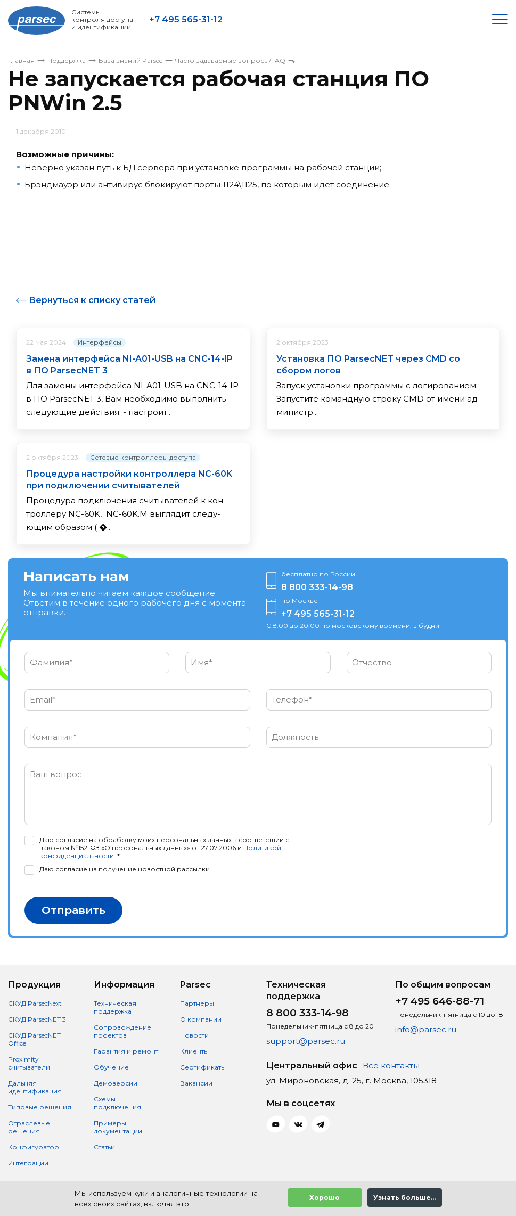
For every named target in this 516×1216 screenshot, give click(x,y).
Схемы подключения (117, 1103)
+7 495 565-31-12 (186, 19)
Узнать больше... (404, 1198)
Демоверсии (115, 1083)
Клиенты (194, 1051)
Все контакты (391, 1065)
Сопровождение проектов (122, 1031)
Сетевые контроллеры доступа (143, 457)
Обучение (111, 1067)
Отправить (73, 910)
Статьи (104, 1147)
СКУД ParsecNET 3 (37, 1019)
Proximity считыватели (29, 1063)
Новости (194, 1035)
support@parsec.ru (305, 1041)
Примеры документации (118, 1127)
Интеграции (28, 1163)
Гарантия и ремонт (126, 1051)
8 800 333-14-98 (317, 587)
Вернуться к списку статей (92, 300)
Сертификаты (203, 1067)
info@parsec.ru (425, 1029)
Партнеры (197, 1003)
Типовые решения (39, 1107)
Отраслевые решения (29, 1127)
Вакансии (196, 1083)
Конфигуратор (33, 1147)
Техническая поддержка (115, 1007)
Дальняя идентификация (35, 1087)
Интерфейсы (99, 342)
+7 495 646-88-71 (439, 1001)
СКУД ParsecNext (35, 1003)
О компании (201, 1019)
